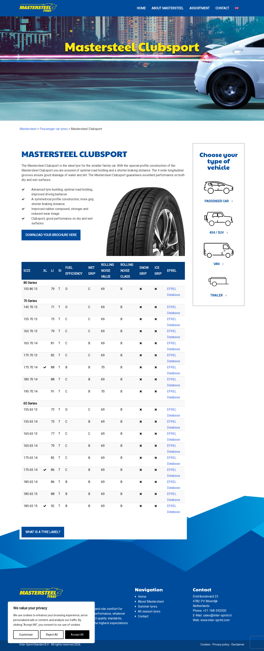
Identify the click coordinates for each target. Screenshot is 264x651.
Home (141, 8)
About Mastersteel (167, 8)
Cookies (205, 644)
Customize (26, 634)
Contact (222, 8)
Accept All (77, 634)
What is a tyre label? (42, 532)
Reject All (52, 634)
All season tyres (149, 611)
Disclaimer (237, 644)
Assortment (199, 8)
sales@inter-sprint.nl (217, 615)
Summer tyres (147, 606)
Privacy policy (221, 644)
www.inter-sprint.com (215, 620)
